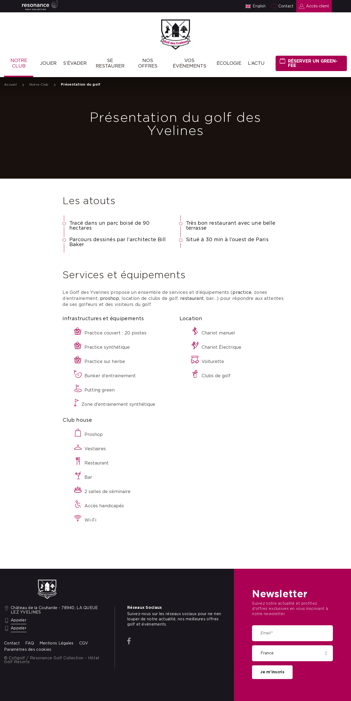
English (259, 6)
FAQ (29, 643)
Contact (285, 6)
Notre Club (18, 63)
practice (242, 292)
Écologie (229, 63)
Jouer (48, 63)
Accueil (10, 84)
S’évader (75, 63)
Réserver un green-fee (313, 63)
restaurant (192, 298)
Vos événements (189, 63)
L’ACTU (256, 63)
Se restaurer (110, 63)
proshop (109, 298)
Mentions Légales (56, 643)
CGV (83, 643)
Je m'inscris (272, 672)
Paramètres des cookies (27, 650)
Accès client (317, 6)
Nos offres (147, 63)
